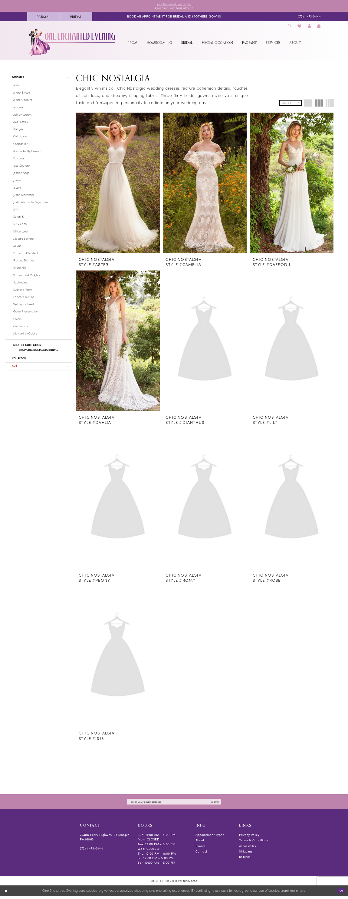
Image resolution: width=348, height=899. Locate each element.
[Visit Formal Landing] (43, 18)
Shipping (245, 854)
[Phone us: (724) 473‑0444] (309, 17)
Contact (201, 854)
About (199, 843)
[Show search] (289, 27)
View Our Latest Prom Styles (174, 4)
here (302, 893)
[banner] (72, 44)
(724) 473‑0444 (91, 851)
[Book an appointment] (174, 17)
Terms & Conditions (253, 843)
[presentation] (117, 184)
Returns (245, 860)
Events (200, 848)
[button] (309, 27)
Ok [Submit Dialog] (340, 893)
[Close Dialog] (6, 894)
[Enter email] (174, 804)
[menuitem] (43, 18)
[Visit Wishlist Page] (299, 27)
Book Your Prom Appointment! (174, 9)
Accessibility (247, 848)
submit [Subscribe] (222, 804)
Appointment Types (209, 837)
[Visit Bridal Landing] (76, 18)
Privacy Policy (249, 837)
